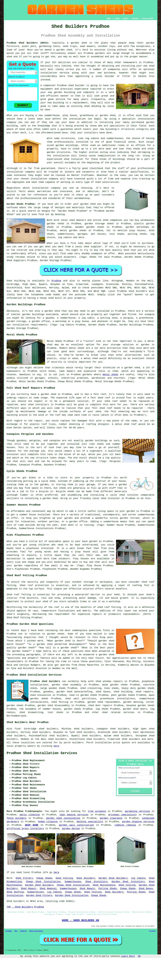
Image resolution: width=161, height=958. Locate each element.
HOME (109, 19)
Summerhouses (73, 881)
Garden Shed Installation (71, 895)
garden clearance (111, 818)
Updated (23, 931)
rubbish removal (125, 825)
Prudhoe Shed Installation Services (42, 753)
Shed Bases (146, 888)
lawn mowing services (74, 814)
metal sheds (110, 374)
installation (146, 119)
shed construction (107, 182)
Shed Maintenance (104, 885)
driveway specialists (122, 814)
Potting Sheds (107, 888)
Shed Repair (29, 888)
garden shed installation (63, 818)
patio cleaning (30, 814)
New (16, 931)
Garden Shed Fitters (39, 895)
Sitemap (8, 931)
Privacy (152, 931)
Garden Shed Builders (113, 878)
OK (139, 956)
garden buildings (67, 145)
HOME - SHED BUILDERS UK (80, 920)
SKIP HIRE (31, 825)
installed (47, 548)
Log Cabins (138, 878)
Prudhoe (56, 281)
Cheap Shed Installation (43, 881)
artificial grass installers (25, 828)
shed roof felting (109, 607)
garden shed (88, 204)
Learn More (128, 956)
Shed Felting (64, 878)
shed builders (138, 291)
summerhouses (146, 514)
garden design (71, 828)
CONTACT (135, 19)
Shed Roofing (15, 892)
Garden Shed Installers (128, 881)
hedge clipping (48, 821)
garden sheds (145, 688)
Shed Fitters (24, 878)
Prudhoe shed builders (45, 681)
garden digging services (138, 821)
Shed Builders (85, 878)
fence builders (17, 818)
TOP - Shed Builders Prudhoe (25, 907)
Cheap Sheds (44, 878)
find (17, 728)
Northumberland (16, 716)
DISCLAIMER (147, 19)
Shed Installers (96, 881)
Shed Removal (48, 888)
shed (71, 85)
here (56, 746)
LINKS (117, 19)
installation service (54, 73)
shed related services (118, 712)
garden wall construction (76, 825)
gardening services (137, 811)
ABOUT (125, 19)
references (40, 195)
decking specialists (89, 821)
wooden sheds (57, 688)
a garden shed (77, 43)
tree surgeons (97, 811)
